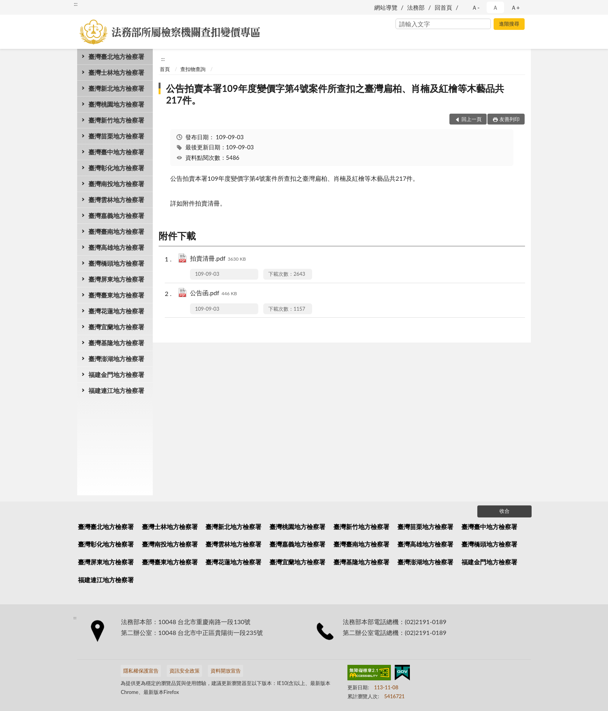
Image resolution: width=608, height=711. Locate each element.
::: (76, 4)
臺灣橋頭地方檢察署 (116, 263)
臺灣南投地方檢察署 (116, 183)
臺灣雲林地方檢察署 (116, 199)
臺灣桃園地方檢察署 (116, 104)
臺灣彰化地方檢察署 (116, 167)
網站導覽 (385, 7)
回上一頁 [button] (471, 119)
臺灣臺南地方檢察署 (116, 231)
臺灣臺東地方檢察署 (116, 295)
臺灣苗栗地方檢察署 (116, 136)
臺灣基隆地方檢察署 (116, 342)
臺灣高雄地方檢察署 (116, 247)
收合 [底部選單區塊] (504, 511)
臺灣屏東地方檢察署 (116, 279)
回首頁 (443, 7)
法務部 (416, 7)
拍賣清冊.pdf (218, 258)
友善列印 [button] (509, 119)
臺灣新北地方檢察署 (116, 88)
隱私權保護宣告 (141, 671)
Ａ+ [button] (515, 7)
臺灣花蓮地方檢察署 (116, 311)
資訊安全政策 (184, 671)
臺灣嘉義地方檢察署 (116, 215)
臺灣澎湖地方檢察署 (116, 358)
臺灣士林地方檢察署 (116, 72)
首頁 (165, 69)
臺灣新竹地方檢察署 (116, 120)
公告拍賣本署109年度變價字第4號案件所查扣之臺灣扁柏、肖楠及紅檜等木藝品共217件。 (335, 94)
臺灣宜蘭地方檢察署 (116, 326)
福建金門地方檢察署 (116, 374)
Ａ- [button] (476, 7)
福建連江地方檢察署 (116, 390)
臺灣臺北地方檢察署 (116, 56)
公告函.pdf (213, 293)
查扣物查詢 (193, 69)
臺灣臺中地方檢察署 (116, 152)
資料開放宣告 (226, 671)
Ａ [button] (495, 7)
